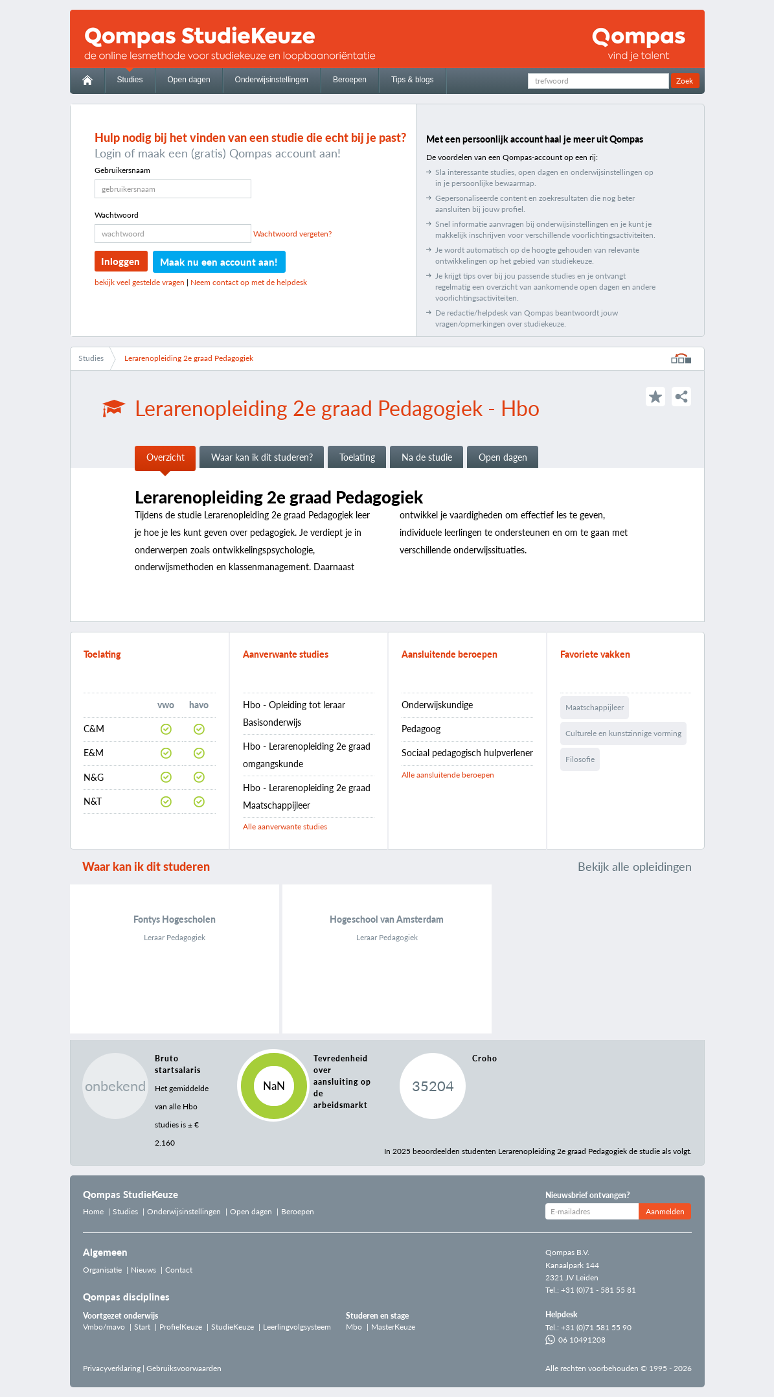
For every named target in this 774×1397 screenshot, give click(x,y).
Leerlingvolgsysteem (297, 1327)
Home (93, 1211)
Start (142, 1327)
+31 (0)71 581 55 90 (596, 1327)
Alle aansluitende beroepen (448, 774)
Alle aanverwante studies (285, 826)
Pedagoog (421, 728)
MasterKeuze (393, 1327)
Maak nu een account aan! (218, 262)
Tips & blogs (412, 79)
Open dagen (189, 79)
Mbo (354, 1327)
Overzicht (165, 457)
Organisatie (102, 1270)
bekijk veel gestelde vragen (140, 282)
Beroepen (350, 79)
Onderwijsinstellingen (271, 79)
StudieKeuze (232, 1327)
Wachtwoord (117, 215)
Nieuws (143, 1270)
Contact (178, 1270)
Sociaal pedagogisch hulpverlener (467, 752)
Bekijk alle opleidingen (635, 866)
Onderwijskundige (437, 704)
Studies (130, 79)
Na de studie (427, 457)
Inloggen (120, 261)
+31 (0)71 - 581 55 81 (598, 1290)
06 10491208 (575, 1340)
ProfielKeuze (180, 1327)
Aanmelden (665, 1211)
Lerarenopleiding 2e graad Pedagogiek (188, 358)
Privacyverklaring (112, 1368)
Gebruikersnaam (122, 170)
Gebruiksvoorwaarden (184, 1368)
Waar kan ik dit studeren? (262, 457)
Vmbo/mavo (104, 1327)
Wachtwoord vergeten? (292, 233)
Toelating (357, 457)
